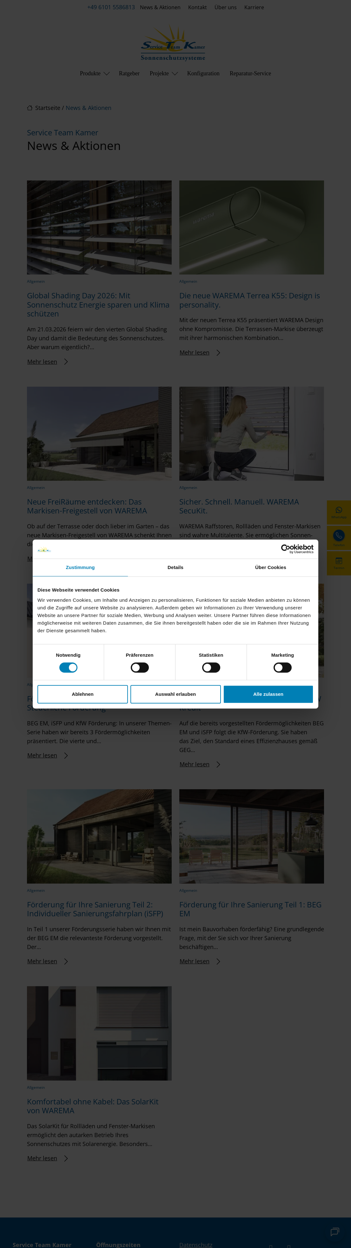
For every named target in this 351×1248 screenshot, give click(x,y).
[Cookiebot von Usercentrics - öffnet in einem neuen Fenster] (286, 549)
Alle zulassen (268, 694)
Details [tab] (175, 567)
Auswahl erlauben (175, 694)
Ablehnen (82, 694)
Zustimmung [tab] (80, 567)
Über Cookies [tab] (270, 567)
